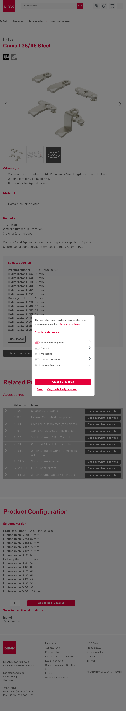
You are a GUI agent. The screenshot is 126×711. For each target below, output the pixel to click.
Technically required (52, 343)
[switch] (37, 348)
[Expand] (89, 342)
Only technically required (62, 390)
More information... (69, 324)
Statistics (46, 348)
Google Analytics (50, 365)
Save (40, 390)
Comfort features (50, 360)
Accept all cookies (63, 382)
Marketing (46, 354)
